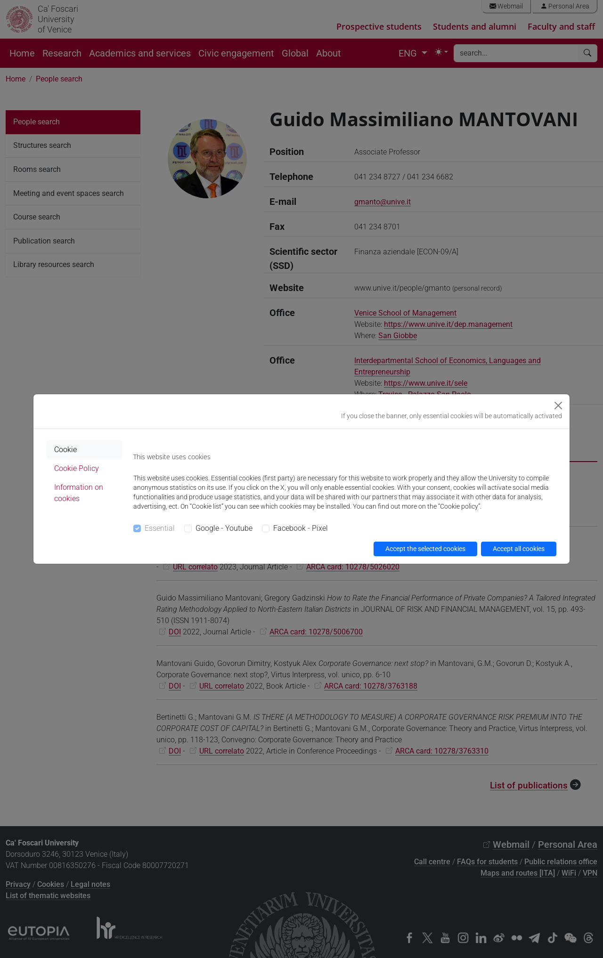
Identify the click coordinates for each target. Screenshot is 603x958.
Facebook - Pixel (300, 528)
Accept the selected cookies (425, 548)
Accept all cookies (519, 548)
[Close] (558, 405)
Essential (160, 528)
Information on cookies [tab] (78, 493)
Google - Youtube (224, 528)
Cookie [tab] (65, 449)
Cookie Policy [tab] (76, 468)
